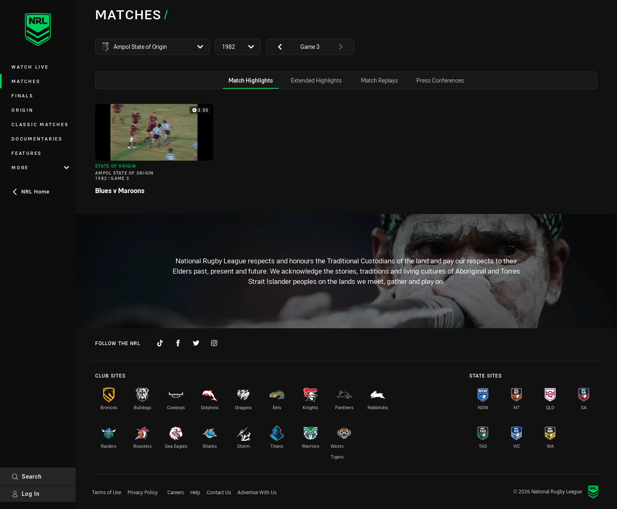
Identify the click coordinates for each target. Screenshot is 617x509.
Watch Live (30, 67)
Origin (22, 110)
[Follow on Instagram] (214, 343)
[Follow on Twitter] (196, 343)
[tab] (251, 80)
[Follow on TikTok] (160, 343)
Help (195, 492)
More (40, 167)
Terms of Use (106, 492)
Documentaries (37, 139)
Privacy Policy (143, 492)
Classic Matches (40, 124)
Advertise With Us (257, 492)
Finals (22, 95)
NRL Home (30, 191)
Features (26, 153)
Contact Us (219, 492)
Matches (25, 81)
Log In (25, 493)
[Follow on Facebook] (178, 343)
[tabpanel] (346, 152)
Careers (175, 492)
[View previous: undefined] (275, 47)
